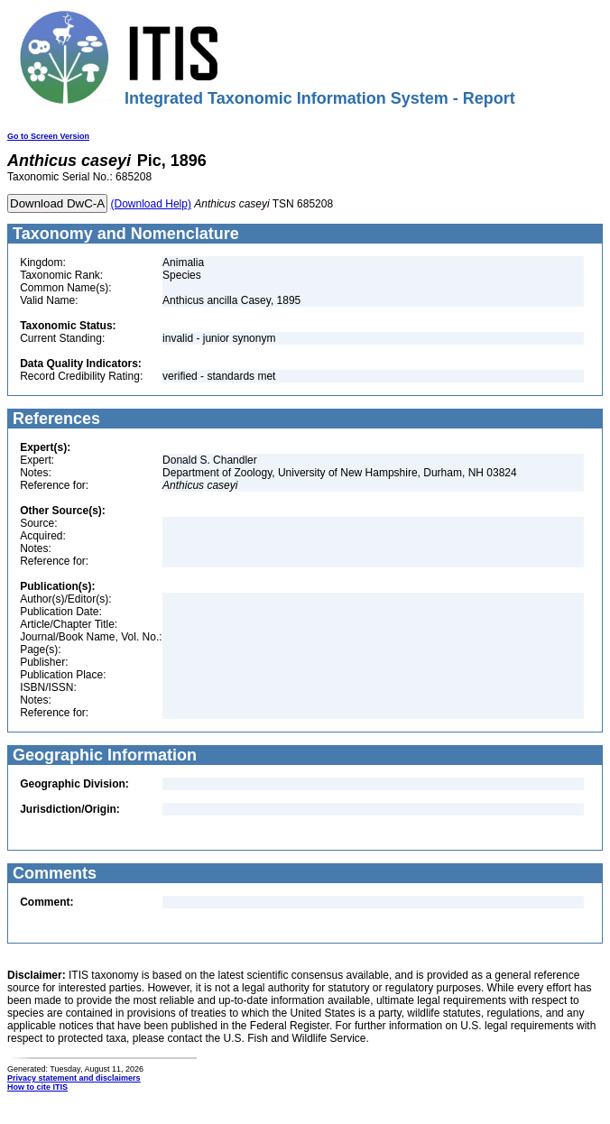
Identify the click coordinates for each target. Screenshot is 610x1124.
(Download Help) (151, 204)
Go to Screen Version (48, 136)
